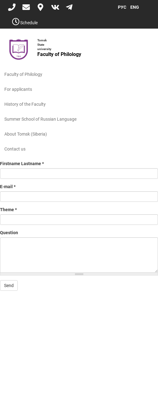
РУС (122, 7)
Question (9, 232)
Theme (8, 209)
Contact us (15, 148)
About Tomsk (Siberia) (25, 134)
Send (9, 285)
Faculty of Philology (23, 74)
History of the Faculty (25, 104)
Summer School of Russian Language (40, 119)
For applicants (18, 89)
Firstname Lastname (22, 163)
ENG (134, 7)
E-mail (8, 186)
